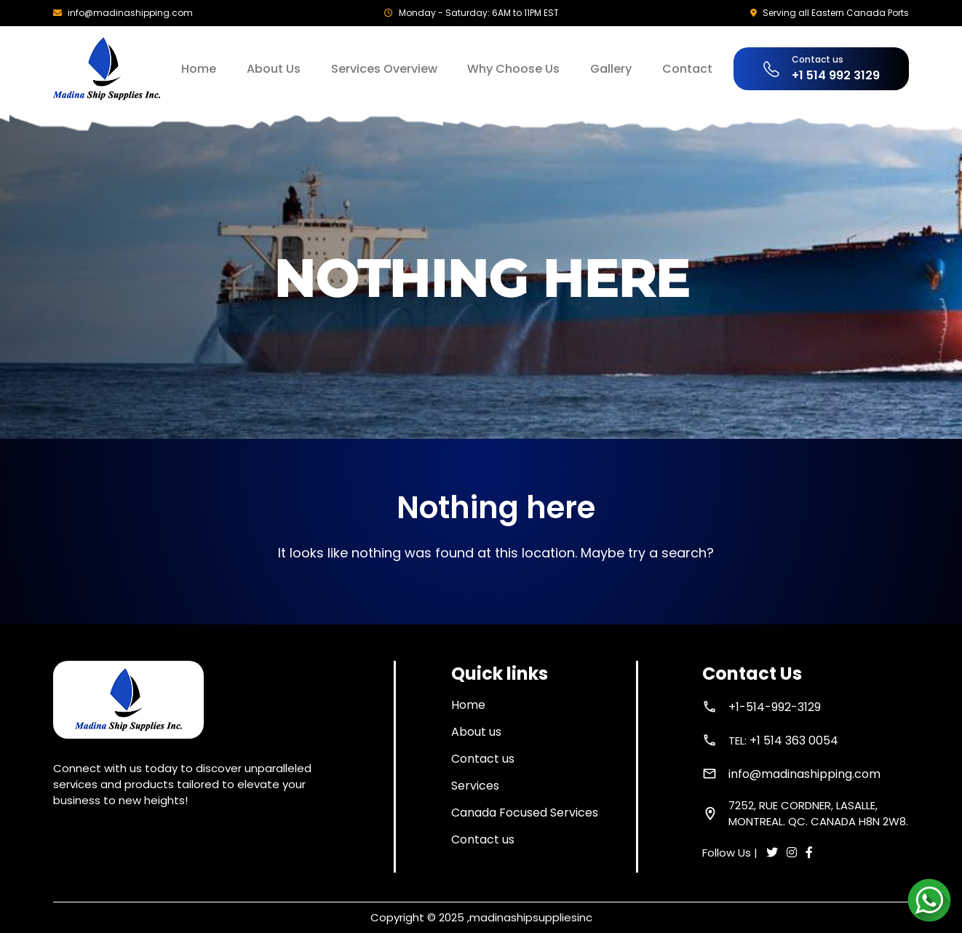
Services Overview (384, 68)
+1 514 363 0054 (794, 740)
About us (476, 731)
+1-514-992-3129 (774, 707)
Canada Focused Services (524, 812)
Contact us (482, 758)
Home (198, 68)
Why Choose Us (513, 68)
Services (475, 785)
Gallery (611, 68)
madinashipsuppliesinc (530, 917)
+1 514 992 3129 (836, 75)
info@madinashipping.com (130, 13)
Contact (687, 68)
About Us (274, 68)
